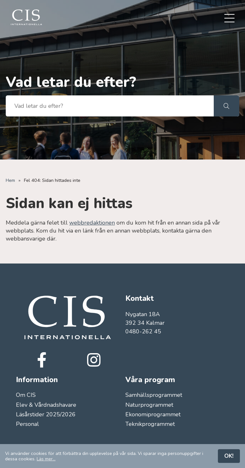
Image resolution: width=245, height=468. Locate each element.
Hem (10, 180)
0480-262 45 (143, 331)
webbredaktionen (92, 223)
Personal (27, 424)
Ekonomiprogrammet (153, 414)
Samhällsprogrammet (153, 395)
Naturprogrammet (149, 405)
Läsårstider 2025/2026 (46, 414)
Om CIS (26, 395)
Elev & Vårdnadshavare (46, 405)
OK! (229, 456)
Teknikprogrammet (150, 424)
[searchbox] (110, 105)
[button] (226, 105)
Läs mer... (46, 459)
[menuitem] (229, 19)
